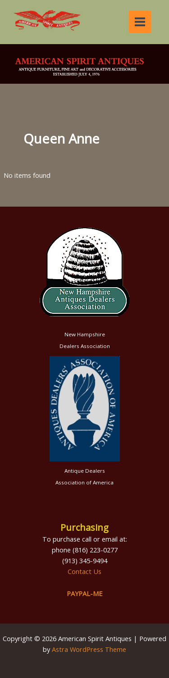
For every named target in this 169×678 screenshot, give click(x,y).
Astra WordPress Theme (89, 649)
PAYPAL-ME (84, 593)
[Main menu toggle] (140, 22)
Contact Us (84, 571)
